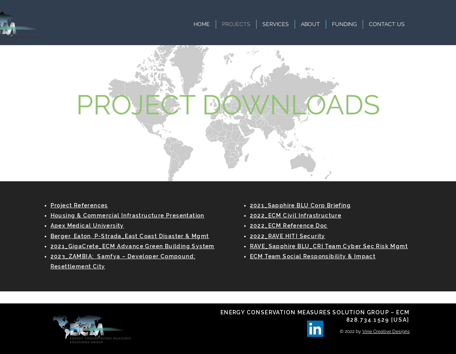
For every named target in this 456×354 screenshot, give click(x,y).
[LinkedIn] (315, 329)
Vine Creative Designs (386, 331)
